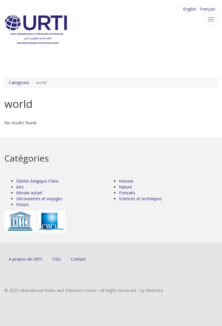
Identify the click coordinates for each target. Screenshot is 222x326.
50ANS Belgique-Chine (37, 181)
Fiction (22, 204)
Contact (78, 259)
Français (207, 9)
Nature (125, 187)
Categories (19, 82)
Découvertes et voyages (39, 198)
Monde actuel (29, 193)
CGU (56, 259)
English (189, 9)
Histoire (126, 181)
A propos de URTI (25, 259)
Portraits (127, 193)
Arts (20, 187)
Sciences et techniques (140, 198)
